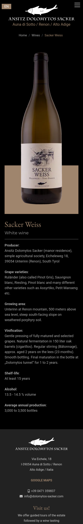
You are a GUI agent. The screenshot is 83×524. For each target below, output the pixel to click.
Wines (36, 35)
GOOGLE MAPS (41, 480)
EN (6, 6)
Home (23, 35)
